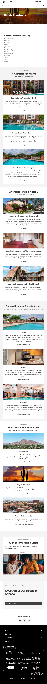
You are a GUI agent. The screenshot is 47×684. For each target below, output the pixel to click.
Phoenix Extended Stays (23, 344)
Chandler (6, 42)
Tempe (6, 57)
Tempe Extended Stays (23, 379)
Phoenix (6, 52)
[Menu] (43, 1)
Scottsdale (7, 55)
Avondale (7, 40)
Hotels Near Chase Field (23, 462)
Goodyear (7, 46)
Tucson (6, 59)
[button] (22, 5)
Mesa (5, 48)
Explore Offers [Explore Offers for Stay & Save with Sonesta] (23, 552)
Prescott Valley (8, 53)
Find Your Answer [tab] (11, 603)
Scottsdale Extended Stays (23, 414)
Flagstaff (6, 44)
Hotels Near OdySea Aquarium (23, 493)
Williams (6, 61)
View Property (23, 110)
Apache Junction (9, 38)
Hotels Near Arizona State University (23, 524)
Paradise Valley (8, 50)
